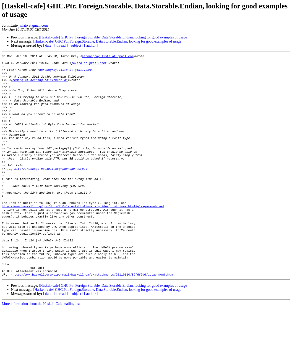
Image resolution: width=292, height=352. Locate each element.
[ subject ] (76, 45)
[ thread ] (61, 45)
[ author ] (91, 45)
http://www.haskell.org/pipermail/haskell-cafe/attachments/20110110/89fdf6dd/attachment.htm (93, 319)
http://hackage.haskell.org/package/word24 (50, 192)
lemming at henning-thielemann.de (39, 85)
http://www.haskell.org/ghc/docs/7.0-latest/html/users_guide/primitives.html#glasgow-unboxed (83, 237)
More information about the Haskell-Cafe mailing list (41, 348)
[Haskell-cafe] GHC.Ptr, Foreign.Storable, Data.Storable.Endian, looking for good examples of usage (113, 37)
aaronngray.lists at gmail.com (107, 57)
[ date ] (48, 45)
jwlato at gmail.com (33, 25)
